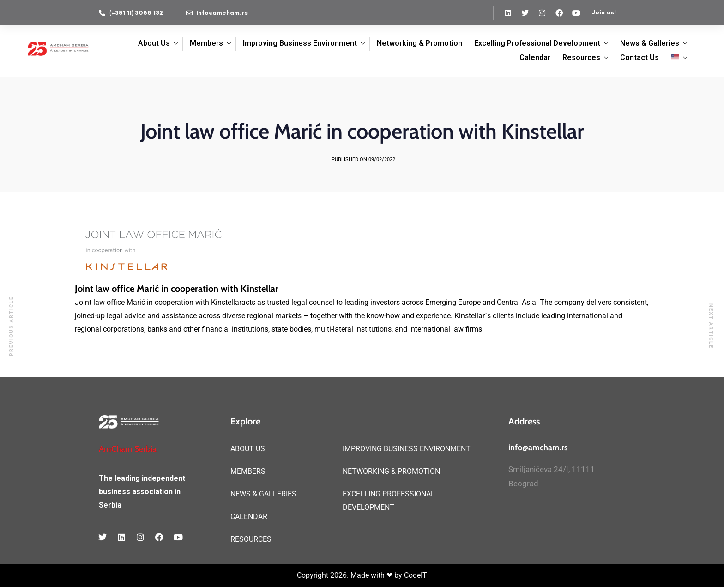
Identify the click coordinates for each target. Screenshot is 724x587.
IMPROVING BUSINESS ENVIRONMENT (407, 448)
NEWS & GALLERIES (263, 494)
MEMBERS (247, 471)
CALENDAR (248, 516)
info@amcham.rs (538, 447)
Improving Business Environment (300, 43)
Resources (581, 57)
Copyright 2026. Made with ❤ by (350, 575)
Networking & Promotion (419, 43)
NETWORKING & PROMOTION (391, 471)
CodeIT (415, 575)
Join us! (604, 12)
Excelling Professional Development (537, 43)
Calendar (534, 57)
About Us (154, 43)
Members (206, 43)
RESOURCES (251, 539)
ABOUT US (247, 448)
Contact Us (639, 57)
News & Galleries (649, 43)
